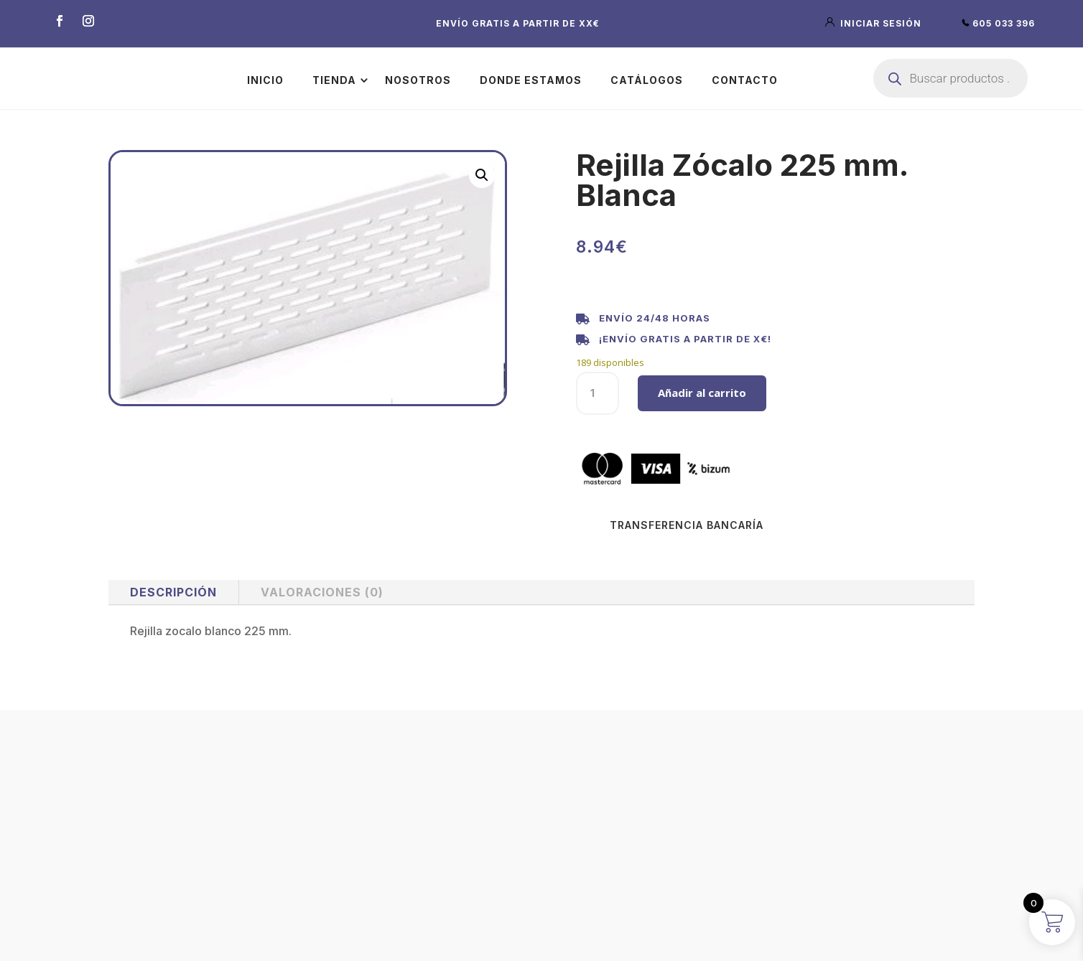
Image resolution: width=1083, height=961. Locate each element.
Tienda (334, 80)
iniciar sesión (874, 23)
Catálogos (646, 80)
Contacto (745, 80)
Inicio (265, 80)
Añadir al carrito (702, 392)
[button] (482, 175)
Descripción (173, 592)
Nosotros (418, 80)
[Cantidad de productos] (597, 393)
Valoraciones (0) (322, 592)
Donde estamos (531, 80)
